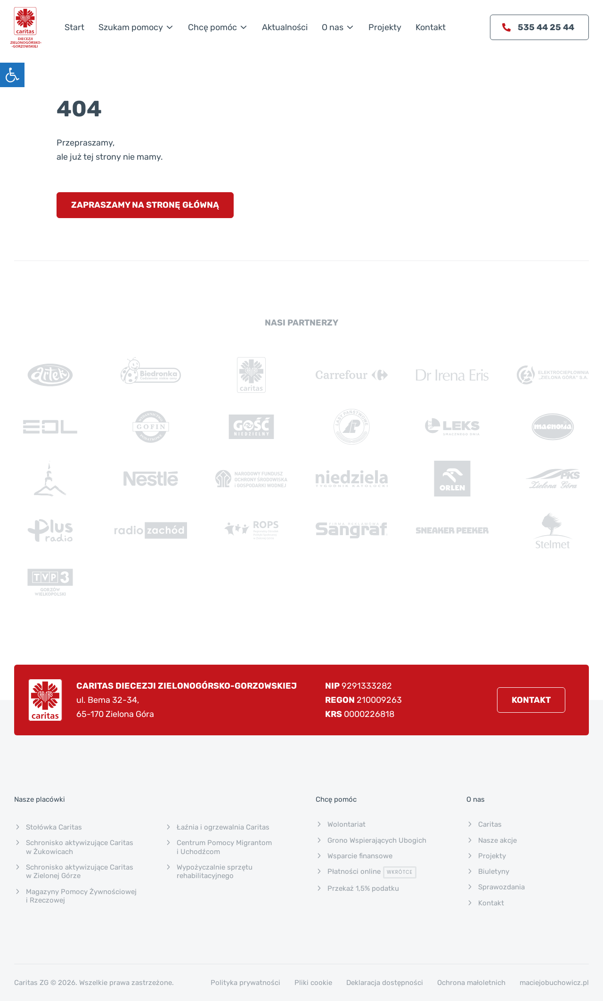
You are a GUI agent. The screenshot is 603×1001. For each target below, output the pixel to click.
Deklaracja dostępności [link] (384, 982)
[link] (12, 75)
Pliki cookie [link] (313, 982)
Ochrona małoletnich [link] (471, 982)
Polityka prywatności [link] (245, 982)
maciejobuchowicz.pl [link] (554, 982)
